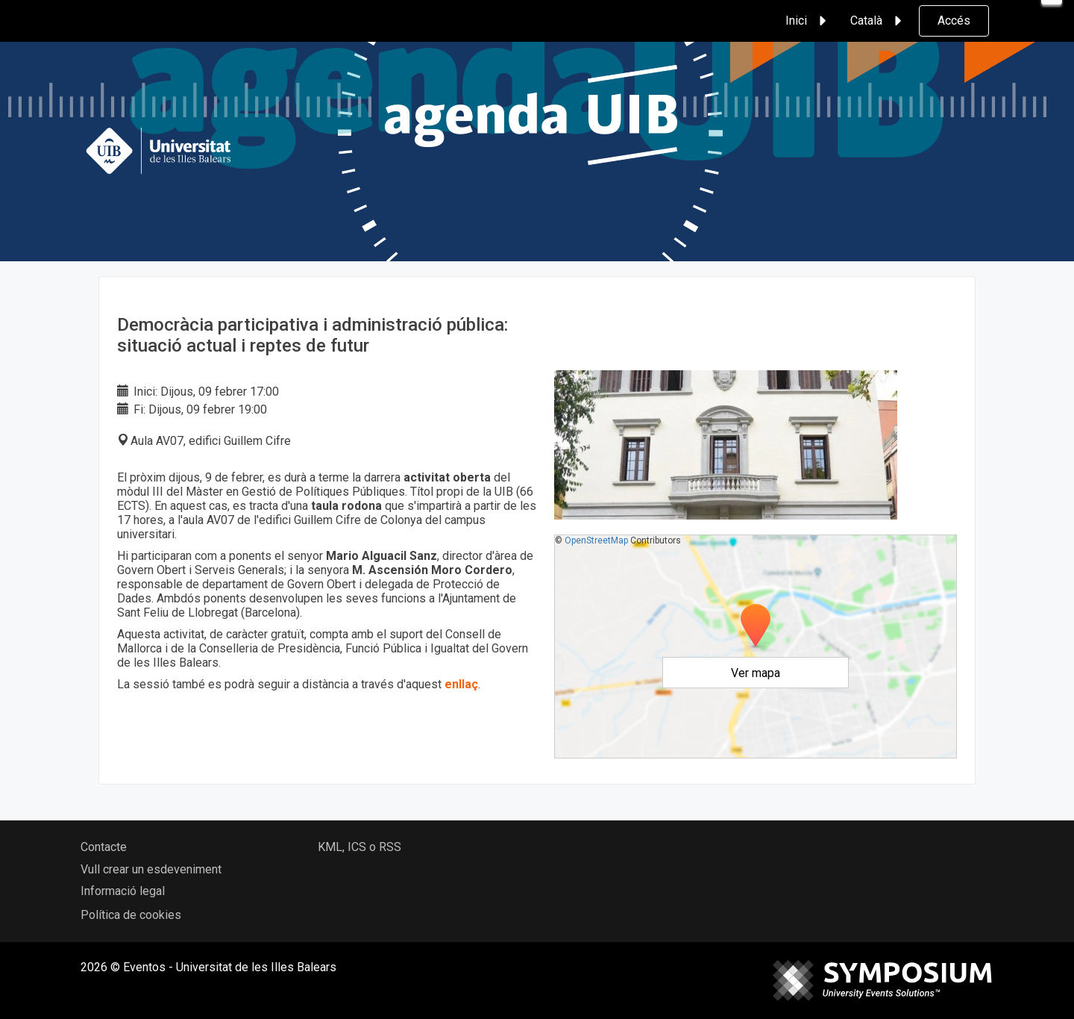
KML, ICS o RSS (359, 847)
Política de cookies (131, 915)
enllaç (461, 684)
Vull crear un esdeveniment (151, 869)
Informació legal (123, 891)
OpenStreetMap (596, 540)
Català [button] (878, 21)
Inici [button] (808, 21)
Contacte (104, 847)
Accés (954, 20)
